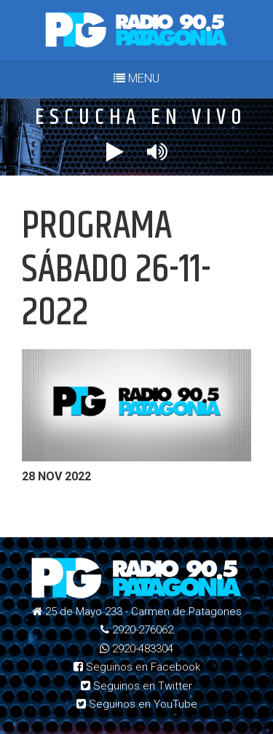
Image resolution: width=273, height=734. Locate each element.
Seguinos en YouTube (136, 704)
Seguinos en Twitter (136, 685)
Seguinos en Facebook (137, 667)
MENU (136, 78)
